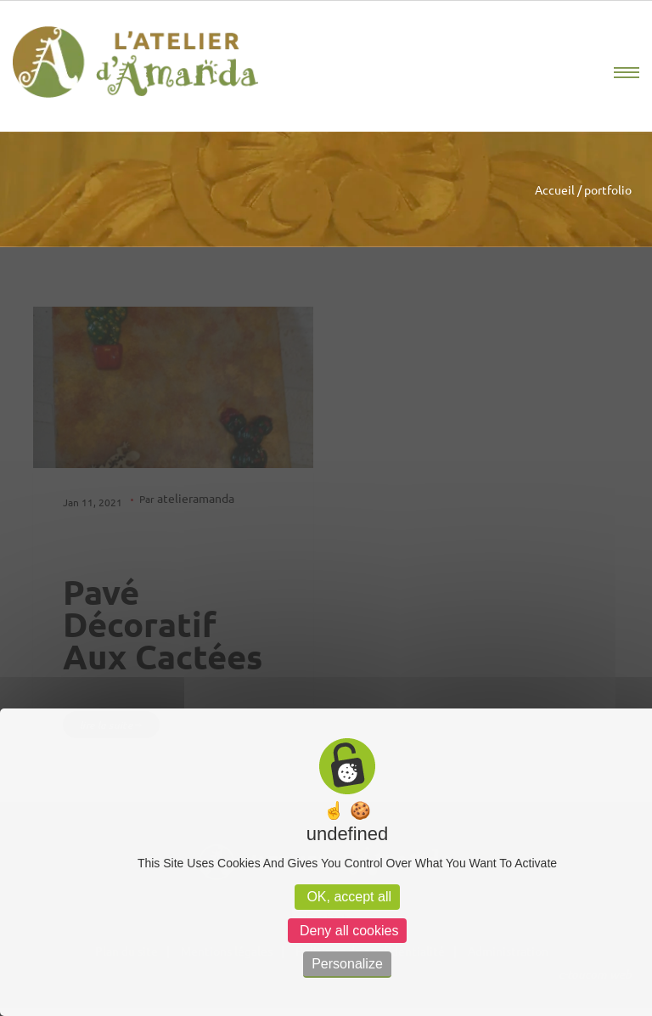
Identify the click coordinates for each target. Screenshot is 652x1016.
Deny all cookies (347, 930)
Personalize (347, 964)
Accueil (555, 189)
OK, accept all (347, 896)
